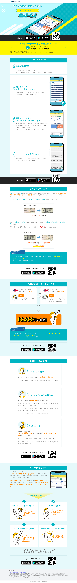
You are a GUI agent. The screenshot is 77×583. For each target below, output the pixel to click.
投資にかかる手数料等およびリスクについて (17, 572)
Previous (11, 47)
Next (65, 47)
